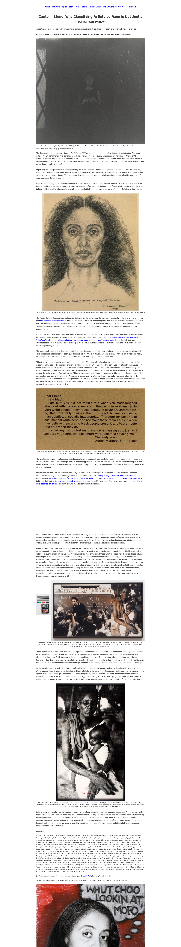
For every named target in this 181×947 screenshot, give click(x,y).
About (47, 7)
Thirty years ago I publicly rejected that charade (116, 475)
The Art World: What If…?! (113, 7)
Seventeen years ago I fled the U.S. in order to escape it (70, 478)
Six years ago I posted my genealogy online (72, 481)
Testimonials (131, 7)
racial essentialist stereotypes (51, 321)
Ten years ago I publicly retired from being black (122, 478)
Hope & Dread (95, 7)
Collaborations (81, 7)
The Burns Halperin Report (62, 7)
